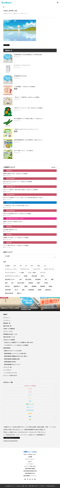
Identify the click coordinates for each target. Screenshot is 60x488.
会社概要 (30, 456)
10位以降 (53, 167)
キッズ (30, 389)
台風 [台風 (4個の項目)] (20, 279)
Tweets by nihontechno (10, 441)
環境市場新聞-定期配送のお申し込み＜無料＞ (16, 356)
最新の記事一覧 (7, 326)
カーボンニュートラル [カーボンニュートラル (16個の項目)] (11, 269)
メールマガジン (7, 370)
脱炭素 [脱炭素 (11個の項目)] (39, 290)
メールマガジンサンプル (10, 373)
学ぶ (30, 398)
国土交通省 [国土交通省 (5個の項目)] (28, 279)
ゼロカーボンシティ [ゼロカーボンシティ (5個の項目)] (49, 269)
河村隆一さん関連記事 (9, 328)
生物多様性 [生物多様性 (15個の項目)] (8, 290)
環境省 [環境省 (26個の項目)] (50, 286)
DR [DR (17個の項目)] (20, 265)
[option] (10, 304)
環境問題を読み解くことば (10, 334)
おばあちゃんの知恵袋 (9, 340)
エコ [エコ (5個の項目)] (45, 265)
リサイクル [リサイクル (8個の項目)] (42, 272)
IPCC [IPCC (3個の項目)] (32, 265)
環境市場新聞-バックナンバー (30, 475)
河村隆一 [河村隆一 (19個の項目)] (46, 283)
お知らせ (30, 461)
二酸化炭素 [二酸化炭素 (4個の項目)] (34, 276)
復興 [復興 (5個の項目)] (6, 283)
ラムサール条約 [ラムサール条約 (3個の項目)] (32, 272)
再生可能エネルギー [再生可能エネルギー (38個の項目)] (10, 279)
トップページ (6, 320)
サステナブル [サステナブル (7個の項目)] (36, 269)
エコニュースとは (7, 331)
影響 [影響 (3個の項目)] (52, 279)
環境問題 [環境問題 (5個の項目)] (42, 286)
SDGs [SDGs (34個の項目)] (38, 265)
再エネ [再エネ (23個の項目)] (42, 276)
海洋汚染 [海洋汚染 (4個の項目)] (7, 286)
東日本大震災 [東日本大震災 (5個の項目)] (20, 283)
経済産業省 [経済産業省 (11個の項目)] (31, 290)
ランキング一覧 (7, 367)
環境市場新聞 (6, 348)
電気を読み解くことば (9, 337)
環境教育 (30, 413)
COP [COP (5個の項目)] (14, 265)
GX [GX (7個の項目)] (26, 265)
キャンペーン (6, 317)
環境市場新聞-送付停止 (10, 361)
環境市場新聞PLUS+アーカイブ (12, 364)
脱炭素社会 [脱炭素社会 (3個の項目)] (48, 290)
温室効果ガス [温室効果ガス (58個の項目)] (17, 286)
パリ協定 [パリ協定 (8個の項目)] (21, 272)
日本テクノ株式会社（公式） (30, 454)
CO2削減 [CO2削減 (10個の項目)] (7, 265)
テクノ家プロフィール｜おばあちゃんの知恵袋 (16, 345)
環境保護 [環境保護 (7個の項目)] (34, 286)
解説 (30, 419)
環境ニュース (30, 407)
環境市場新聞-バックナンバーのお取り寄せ (15, 353)
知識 (30, 416)
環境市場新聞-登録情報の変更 (12, 359)
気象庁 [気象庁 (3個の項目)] (38, 283)
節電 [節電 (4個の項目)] (23, 290)
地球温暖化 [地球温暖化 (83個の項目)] (38, 279)
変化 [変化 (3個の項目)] (46, 279)
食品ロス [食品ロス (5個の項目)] (19, 293)
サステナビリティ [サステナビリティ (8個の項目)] (25, 269)
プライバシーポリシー (30, 459)
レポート (30, 395)
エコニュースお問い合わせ (10, 375)
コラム (30, 392)
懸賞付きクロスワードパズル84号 (12, 351)
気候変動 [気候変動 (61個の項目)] (30, 283)
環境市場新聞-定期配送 (30, 468)
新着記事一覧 (6, 323)
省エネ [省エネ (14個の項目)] (16, 290)
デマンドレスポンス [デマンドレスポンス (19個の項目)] (10, 272)
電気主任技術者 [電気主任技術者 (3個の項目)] (9, 293)
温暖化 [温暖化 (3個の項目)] (26, 286)
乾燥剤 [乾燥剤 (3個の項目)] (25, 276)
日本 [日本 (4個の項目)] (12, 283)
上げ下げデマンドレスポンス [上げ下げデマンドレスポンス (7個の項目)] (12, 276)
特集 (30, 401)
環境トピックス (30, 404)
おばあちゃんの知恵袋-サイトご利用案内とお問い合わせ (18, 342)
